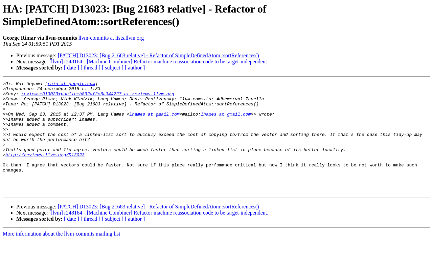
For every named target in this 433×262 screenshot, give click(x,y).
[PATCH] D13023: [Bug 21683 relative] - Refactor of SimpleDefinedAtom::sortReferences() (158, 55)
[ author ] (135, 67)
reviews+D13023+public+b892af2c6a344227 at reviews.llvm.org (97, 97)
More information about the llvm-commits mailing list (61, 256)
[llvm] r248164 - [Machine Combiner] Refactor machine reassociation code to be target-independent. (158, 61)
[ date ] (71, 67)
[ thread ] (90, 67)
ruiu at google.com (71, 84)
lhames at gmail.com (154, 121)
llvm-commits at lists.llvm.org (111, 38)
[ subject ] (112, 67)
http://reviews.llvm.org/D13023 (45, 170)
